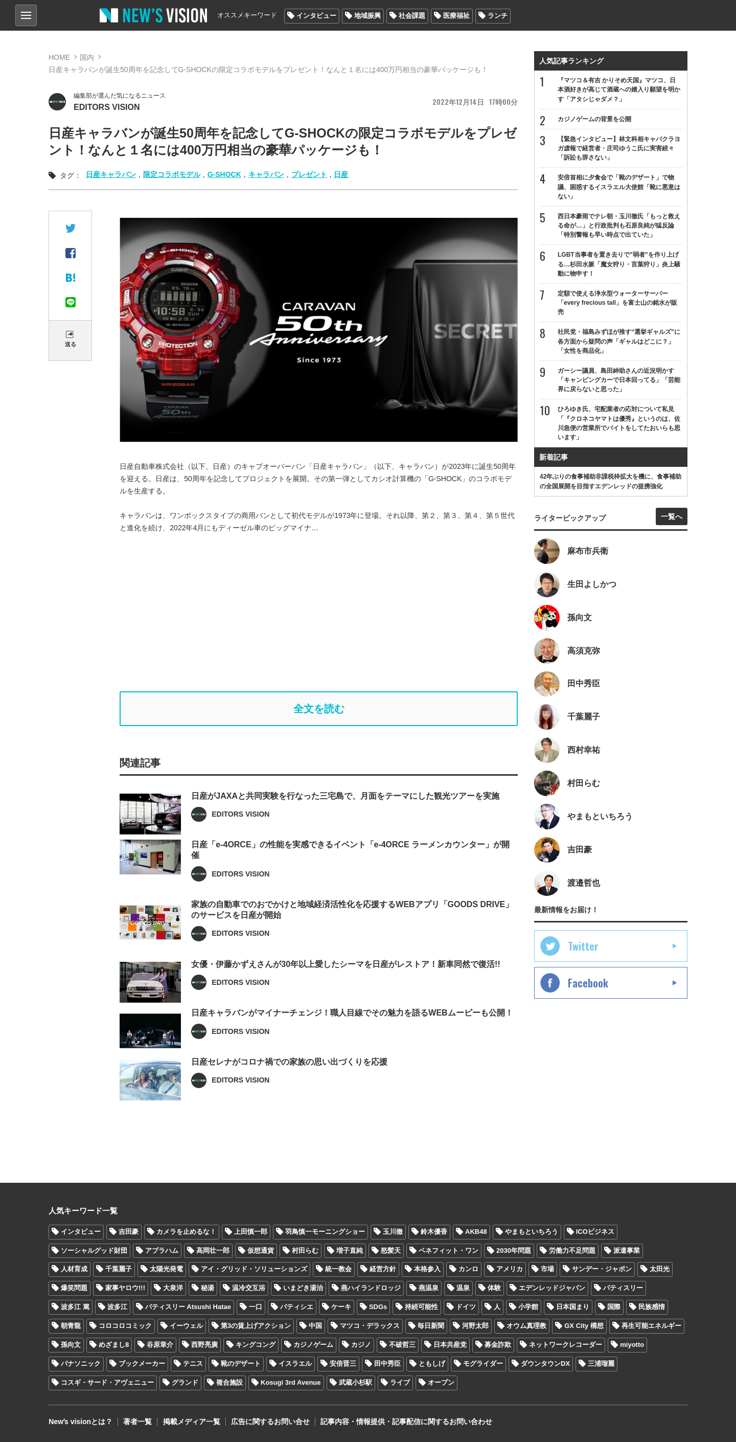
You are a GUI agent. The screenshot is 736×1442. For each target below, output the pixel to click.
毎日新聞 (431, 1326)
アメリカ (509, 1269)
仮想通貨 (260, 1250)
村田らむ (305, 1250)
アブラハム (161, 1250)
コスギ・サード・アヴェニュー (107, 1382)
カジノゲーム (313, 1345)
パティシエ (296, 1307)
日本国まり (572, 1307)
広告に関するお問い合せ (270, 1421)
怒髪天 (391, 1250)
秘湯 (207, 1288)
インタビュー (316, 15)
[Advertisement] (319, 612)
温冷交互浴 (248, 1288)
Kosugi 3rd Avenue (291, 1382)
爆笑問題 (74, 1288)
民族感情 (651, 1307)
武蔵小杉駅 (355, 1382)
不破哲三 (402, 1345)
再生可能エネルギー (651, 1326)
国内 (87, 57)
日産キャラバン (111, 174)
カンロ (468, 1269)
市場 (547, 1269)
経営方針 (383, 1269)
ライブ (400, 1382)
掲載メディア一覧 (191, 1421)
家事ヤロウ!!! (125, 1288)
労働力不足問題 (572, 1250)
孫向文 (71, 1345)
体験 (494, 1288)
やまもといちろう (531, 1231)
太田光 (660, 1269)
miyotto (632, 1345)
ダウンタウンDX (545, 1363)
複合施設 (229, 1382)
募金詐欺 (498, 1345)
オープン (441, 1382)
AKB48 (476, 1231)
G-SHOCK (224, 174)
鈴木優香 (434, 1231)
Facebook (588, 983)
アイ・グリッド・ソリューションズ (254, 1269)
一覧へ (671, 516)
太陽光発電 (166, 1269)
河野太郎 (475, 1326)
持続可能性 (421, 1307)
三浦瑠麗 (601, 1363)
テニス (193, 1363)
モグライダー (483, 1363)
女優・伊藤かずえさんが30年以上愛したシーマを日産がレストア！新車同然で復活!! (345, 994)
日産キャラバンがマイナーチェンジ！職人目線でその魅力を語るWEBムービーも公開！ (352, 1043)
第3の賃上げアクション (256, 1326)
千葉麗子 (118, 1269)
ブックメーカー (142, 1363)
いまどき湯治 (303, 1288)
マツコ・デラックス (370, 1326)
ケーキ (341, 1307)
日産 (341, 174)
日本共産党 (450, 1345)
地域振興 (367, 15)
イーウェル (186, 1326)
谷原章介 (160, 1345)
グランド (185, 1382)
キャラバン (266, 174)
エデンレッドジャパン (552, 1288)
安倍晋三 (343, 1363)
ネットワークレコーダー (565, 1345)
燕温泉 (429, 1288)
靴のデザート (241, 1363)
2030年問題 (513, 1250)
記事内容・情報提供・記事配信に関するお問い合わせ (406, 1421)
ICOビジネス (595, 1231)
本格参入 (427, 1269)
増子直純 (349, 1250)
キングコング (255, 1345)
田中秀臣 (387, 1363)
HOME (59, 57)
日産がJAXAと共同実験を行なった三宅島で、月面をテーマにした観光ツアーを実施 (345, 826)
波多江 (117, 1307)
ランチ (498, 15)
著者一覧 (137, 1421)
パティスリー (623, 1288)
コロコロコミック (125, 1326)
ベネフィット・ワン (448, 1250)
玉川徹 (393, 1231)
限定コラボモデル (171, 174)
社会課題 (412, 15)
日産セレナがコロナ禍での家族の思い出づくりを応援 (289, 1092)
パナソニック (81, 1363)
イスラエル (295, 1363)
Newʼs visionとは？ (80, 1421)
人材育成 (74, 1269)
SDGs (378, 1307)
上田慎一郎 (250, 1231)
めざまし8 (114, 1345)
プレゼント (309, 174)
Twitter (583, 946)
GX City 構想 (584, 1326)
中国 (315, 1326)
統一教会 (338, 1269)
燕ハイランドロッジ (371, 1288)
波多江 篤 (75, 1307)
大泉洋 (173, 1288)
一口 (255, 1307)
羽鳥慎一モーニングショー (325, 1231)
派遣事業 (626, 1250)
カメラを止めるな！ (186, 1231)
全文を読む (318, 708)
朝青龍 (71, 1326)
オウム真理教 (526, 1326)
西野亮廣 (204, 1345)
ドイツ (466, 1307)
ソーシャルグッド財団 (94, 1250)
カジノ (361, 1345)
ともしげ (432, 1363)
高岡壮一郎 (212, 1250)
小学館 (528, 1307)
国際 (613, 1307)
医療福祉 (456, 15)
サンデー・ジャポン (602, 1269)
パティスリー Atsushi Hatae (188, 1307)
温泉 (463, 1288)
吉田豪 (129, 1231)
